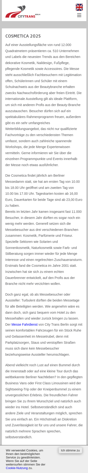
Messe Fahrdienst (24, 324)
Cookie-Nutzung (17, 468)
